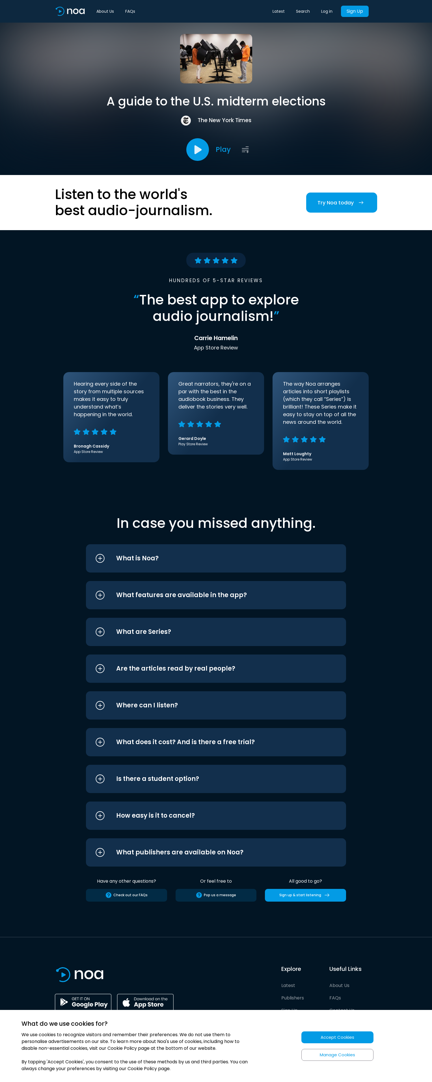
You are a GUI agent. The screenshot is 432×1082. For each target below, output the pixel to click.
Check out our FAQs (126, 895)
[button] (205, 558)
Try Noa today (341, 202)
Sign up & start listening (305, 895)
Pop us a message (216, 895)
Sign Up (355, 11)
